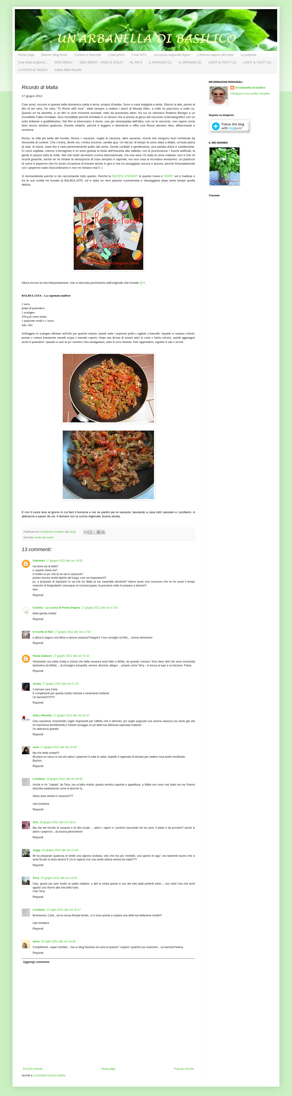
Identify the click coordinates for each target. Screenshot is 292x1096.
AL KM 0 (136, 62)
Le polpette (248, 55)
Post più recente (33, 1068)
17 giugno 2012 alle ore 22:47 (71, 715)
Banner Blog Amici (54, 55)
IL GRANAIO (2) (190, 62)
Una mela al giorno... (33, 62)
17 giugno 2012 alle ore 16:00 (64, 560)
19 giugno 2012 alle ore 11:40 (60, 850)
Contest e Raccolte (87, 55)
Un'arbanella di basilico (250, 87)
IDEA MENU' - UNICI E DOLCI (101, 62)
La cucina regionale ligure (172, 55)
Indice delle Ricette (67, 70)
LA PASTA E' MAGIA (32, 70)
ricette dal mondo (43, 537)
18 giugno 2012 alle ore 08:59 (64, 779)
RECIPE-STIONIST (125, 176)
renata (37, 683)
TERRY (169, 176)
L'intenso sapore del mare (215, 55)
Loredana (39, 779)
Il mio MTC (139, 55)
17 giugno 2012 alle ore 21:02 (71, 655)
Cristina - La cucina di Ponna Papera (56, 607)
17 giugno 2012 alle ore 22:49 (58, 747)
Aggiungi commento (36, 962)
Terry (36, 878)
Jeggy (37, 850)
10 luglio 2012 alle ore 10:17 (63, 909)
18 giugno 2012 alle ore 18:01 (58, 822)
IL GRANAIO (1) (160, 62)
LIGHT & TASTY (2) (257, 62)
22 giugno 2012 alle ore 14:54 (59, 878)
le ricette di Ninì (43, 631)
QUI (142, 282)
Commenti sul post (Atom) (49, 1075)
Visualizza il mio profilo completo (250, 93)
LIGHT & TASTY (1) (222, 62)
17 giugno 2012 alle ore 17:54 (99, 607)
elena (36, 941)
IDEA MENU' (64, 62)
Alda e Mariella (42, 715)
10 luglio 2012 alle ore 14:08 (58, 941)
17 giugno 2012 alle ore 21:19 (60, 683)
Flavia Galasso (42, 655)
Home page (26, 55)
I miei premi (116, 55)
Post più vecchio (184, 1068)
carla (36, 747)
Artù (35, 822)
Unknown (39, 560)
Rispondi (38, 595)
